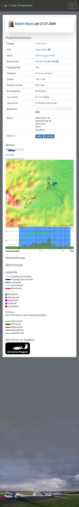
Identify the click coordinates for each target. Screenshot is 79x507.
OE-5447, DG (41, 61)
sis (7, 155)
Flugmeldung (24, 5)
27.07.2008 (40, 43)
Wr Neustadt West (43, 73)
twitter (39, 136)
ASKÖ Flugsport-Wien (45, 55)
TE (23, 150)
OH (19, 150)
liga (12, 155)
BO (16, 150)
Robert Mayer (20, 24)
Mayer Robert (41, 49)
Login (13, 5)
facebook (49, 136)
